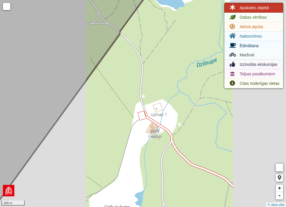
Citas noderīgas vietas (253, 83)
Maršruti (241, 55)
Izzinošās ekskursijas (252, 64)
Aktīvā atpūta (245, 26)
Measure (279, 167)
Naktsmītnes (245, 36)
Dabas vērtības (247, 17)
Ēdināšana (243, 45)
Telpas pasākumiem (251, 74)
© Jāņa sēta (276, 204)
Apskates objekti (248, 7)
